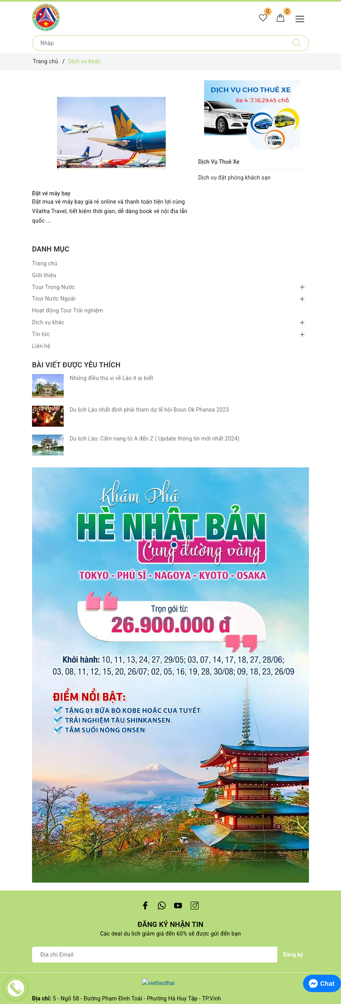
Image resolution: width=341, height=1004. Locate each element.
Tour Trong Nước (53, 287)
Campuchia (46, 846)
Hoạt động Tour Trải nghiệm (67, 310)
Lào (37, 869)
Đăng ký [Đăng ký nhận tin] (293, 502)
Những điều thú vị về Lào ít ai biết (111, 378)
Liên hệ (41, 346)
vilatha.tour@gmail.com (79, 548)
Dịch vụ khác (48, 322)
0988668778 (103, 559)
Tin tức (41, 334)
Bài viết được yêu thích (76, 365)
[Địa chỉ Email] (155, 502)
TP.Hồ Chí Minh (51, 742)
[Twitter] (162, 453)
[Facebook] (145, 453)
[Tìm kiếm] (297, 43)
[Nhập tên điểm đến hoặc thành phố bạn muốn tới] (158, 43)
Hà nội (40, 799)
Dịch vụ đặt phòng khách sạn (234, 177)
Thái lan (42, 858)
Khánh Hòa (46, 754)
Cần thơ (42, 731)
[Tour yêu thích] (263, 18)
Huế (37, 788)
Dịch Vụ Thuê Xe (218, 162)
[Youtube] (178, 453)
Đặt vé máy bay (51, 193)
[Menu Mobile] (302, 18)
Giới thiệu (44, 275)
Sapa (38, 810)
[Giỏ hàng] (280, 18)
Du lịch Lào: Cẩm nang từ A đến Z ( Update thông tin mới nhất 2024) (154, 412)
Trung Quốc (47, 835)
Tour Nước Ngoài (54, 298)
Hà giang (43, 776)
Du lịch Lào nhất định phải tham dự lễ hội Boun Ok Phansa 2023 (149, 395)
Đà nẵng (42, 765)
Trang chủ (44, 263)
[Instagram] (195, 453)
